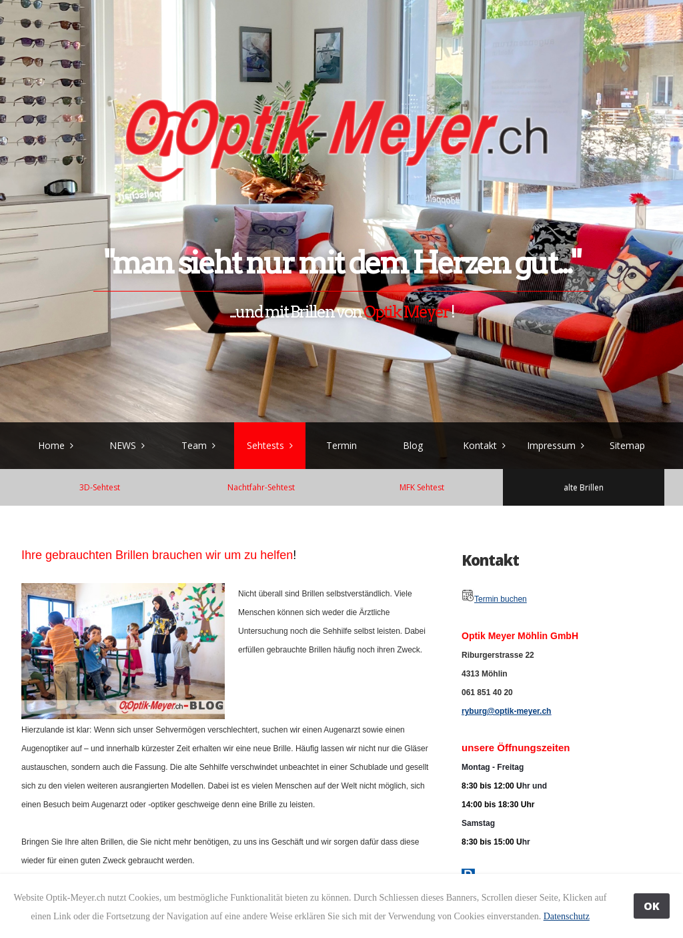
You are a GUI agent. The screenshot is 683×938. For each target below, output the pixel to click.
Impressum (551, 445)
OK (652, 906)
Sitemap (627, 445)
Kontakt (480, 445)
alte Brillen (584, 487)
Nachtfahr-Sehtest (261, 487)
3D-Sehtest (99, 487)
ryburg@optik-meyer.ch (506, 711)
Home (51, 445)
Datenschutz (567, 916)
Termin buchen (500, 599)
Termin (341, 445)
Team (194, 445)
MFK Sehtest (422, 487)
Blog (413, 445)
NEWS (122, 445)
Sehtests (265, 445)
